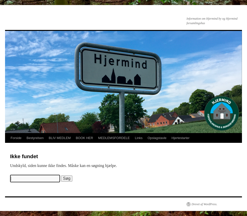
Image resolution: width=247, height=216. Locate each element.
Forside (16, 138)
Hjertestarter (181, 138)
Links (138, 138)
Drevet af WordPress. (204, 204)
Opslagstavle (156, 138)
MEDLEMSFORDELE (114, 138)
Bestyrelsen (35, 138)
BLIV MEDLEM (60, 138)
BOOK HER (84, 138)
